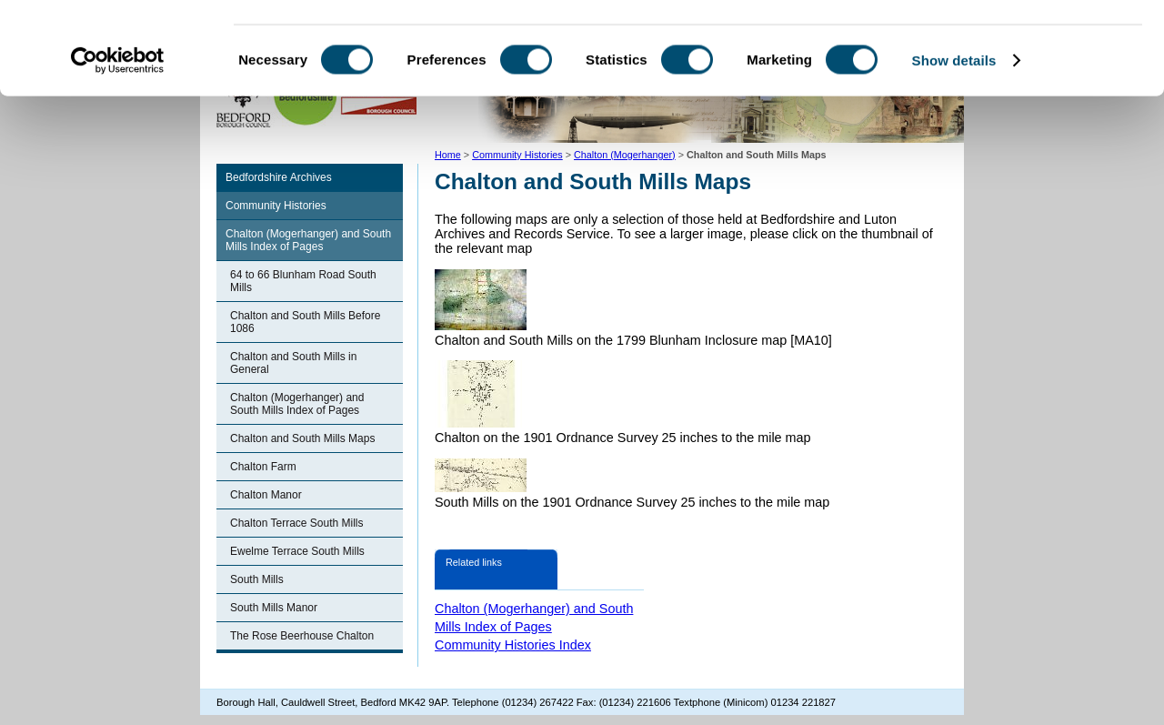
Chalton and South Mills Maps (302, 438)
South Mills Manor (273, 607)
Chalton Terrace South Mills (297, 523)
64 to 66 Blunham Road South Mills (303, 281)
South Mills (257, 579)
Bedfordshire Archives (279, 177)
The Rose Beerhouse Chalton (302, 635)
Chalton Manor (266, 494)
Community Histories (276, 205)
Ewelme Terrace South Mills (297, 551)
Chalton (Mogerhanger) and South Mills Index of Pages (308, 240)
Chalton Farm (263, 466)
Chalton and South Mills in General (293, 363)
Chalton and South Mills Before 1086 (305, 322)
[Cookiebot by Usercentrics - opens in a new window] (117, 140)
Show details (954, 139)
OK (1012, 45)
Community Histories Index (513, 645)
